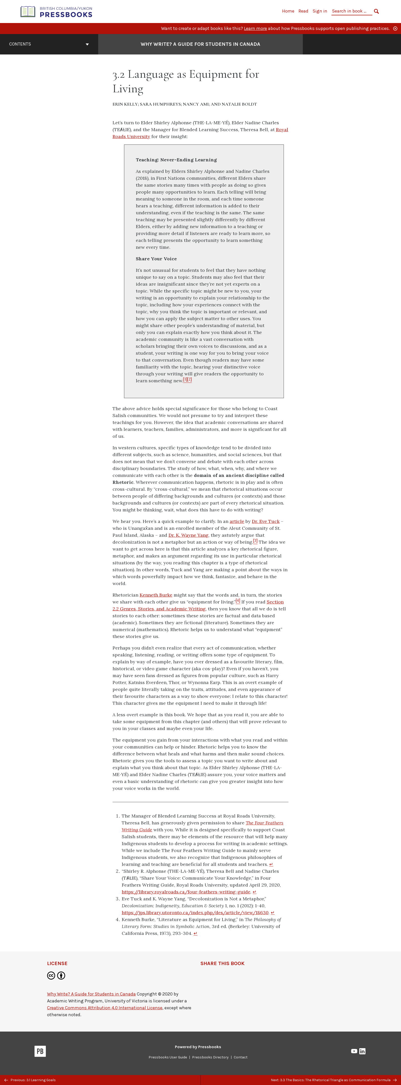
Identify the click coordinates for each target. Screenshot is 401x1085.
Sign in (320, 11)
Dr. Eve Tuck (266, 521)
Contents (49, 44)
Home (288, 11)
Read (303, 11)
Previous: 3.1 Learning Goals (30, 1080)
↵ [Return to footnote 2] (255, 892)
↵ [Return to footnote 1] (271, 864)
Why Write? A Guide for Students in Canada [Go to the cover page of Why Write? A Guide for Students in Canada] (200, 44)
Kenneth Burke (156, 595)
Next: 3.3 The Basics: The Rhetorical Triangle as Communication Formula (334, 1080)
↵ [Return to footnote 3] (273, 912)
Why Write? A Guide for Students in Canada (91, 994)
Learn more (255, 28)
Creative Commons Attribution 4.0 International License (104, 1008)
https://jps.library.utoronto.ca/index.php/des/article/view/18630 (195, 912)
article (237, 521)
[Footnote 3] (255, 542)
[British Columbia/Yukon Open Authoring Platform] (56, 11)
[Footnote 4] (238, 602)
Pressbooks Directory (210, 1057)
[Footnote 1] (185, 381)
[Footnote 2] (189, 381)
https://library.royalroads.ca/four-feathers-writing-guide (186, 892)
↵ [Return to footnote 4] (195, 933)
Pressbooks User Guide (168, 1057)
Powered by (198, 1046)
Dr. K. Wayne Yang (188, 535)
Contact (241, 1057)
